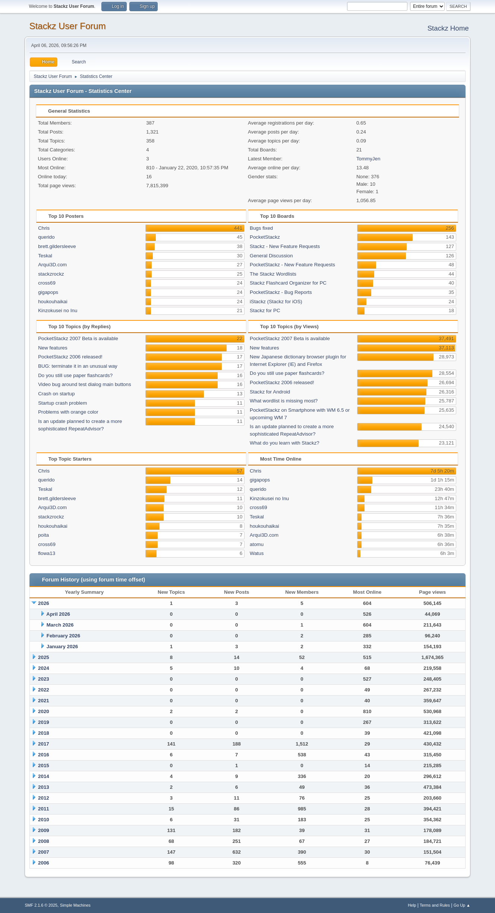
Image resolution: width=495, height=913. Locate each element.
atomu (257, 544)
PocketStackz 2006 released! (70, 357)
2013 (43, 787)
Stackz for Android (270, 392)
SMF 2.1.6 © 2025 (41, 905)
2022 (43, 690)
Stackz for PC (265, 310)
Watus (257, 553)
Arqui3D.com (52, 264)
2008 (43, 841)
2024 (43, 668)
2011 (43, 809)
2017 (43, 744)
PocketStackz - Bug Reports (281, 292)
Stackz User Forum (67, 26)
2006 (43, 863)
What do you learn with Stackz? (284, 443)
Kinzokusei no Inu (57, 310)
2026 (43, 603)
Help (412, 905)
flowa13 (46, 553)
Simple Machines (75, 905)
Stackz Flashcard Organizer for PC (288, 283)
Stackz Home (448, 28)
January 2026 (62, 646)
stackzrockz (51, 274)
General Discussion (271, 255)
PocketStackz (265, 237)
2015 (43, 765)
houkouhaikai (52, 301)
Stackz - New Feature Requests (285, 246)
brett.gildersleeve (57, 246)
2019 (43, 722)
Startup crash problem (62, 403)
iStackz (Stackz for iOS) (276, 301)
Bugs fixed (261, 228)
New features (52, 348)
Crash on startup (56, 393)
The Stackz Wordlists (273, 274)
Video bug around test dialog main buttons (84, 384)
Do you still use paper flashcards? (75, 375)
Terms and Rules (435, 905)
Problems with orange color (68, 412)
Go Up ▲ (462, 905)
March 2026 (60, 625)
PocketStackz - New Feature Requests (292, 264)
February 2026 (63, 636)
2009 (43, 830)
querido (46, 237)
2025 (43, 657)
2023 (43, 679)
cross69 (47, 283)
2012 (43, 798)
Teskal (45, 255)
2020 (43, 711)
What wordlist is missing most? (284, 401)
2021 (43, 700)
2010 (43, 819)
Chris (44, 228)
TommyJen (368, 158)
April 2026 (58, 614)
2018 (43, 733)
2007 (43, 852)
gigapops (48, 292)
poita (43, 535)
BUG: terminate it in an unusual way (77, 366)
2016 (43, 754)
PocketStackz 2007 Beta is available (78, 338)
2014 (43, 776)
